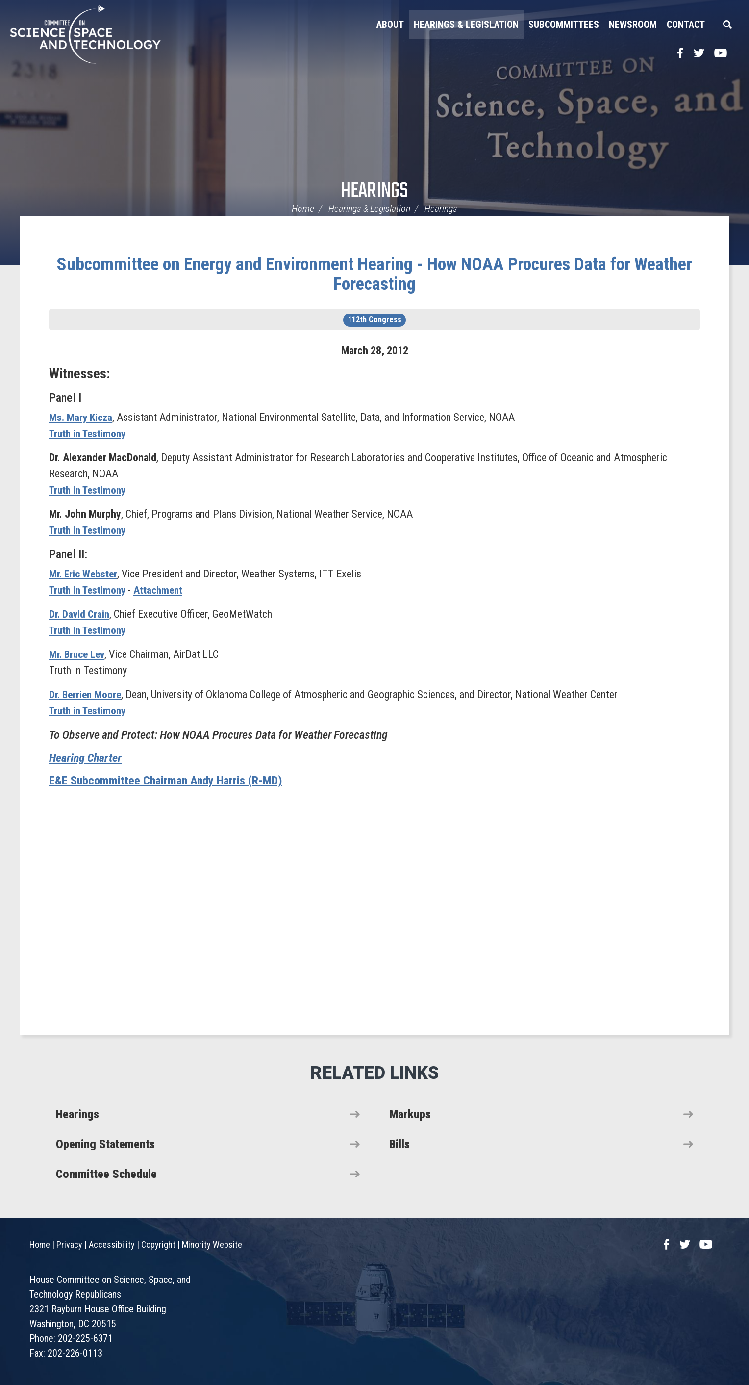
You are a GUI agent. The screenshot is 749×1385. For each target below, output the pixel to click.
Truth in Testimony (89, 433)
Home (303, 208)
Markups (410, 1114)
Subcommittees (563, 24)
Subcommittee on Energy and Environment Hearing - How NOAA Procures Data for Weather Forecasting (374, 274)
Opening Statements (105, 1144)
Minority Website (212, 1244)
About (390, 24)
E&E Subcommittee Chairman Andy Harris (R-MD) (165, 780)
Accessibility (112, 1244)
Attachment (163, 590)
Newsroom (633, 24)
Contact (686, 24)
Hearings (374, 192)
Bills (399, 1144)
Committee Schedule (106, 1174)
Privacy (69, 1244)
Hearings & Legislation (466, 24)
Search (727, 24)
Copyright (158, 1244)
